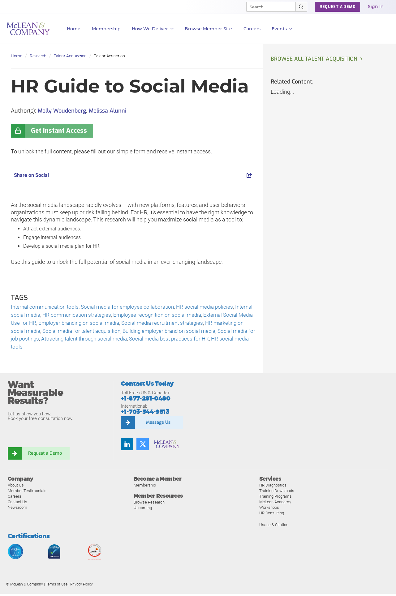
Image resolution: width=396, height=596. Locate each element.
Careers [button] (251, 29)
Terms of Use (56, 586)
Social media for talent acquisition (118, 332)
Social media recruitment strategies (202, 324)
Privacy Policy (81, 586)
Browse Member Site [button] (208, 29)
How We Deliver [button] (153, 28)
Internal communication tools (46, 307)
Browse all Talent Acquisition (315, 59)
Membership (106, 29)
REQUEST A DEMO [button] (337, 6)
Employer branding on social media (114, 324)
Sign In (376, 6)
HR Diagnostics (272, 487)
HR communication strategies (99, 315)
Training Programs (275, 498)
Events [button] (282, 28)
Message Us (158, 425)
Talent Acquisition (70, 56)
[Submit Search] (301, 7)
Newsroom (17, 509)
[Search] (268, 7)
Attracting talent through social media (146, 340)
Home (73, 29)
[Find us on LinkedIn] (127, 446)
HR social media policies (213, 307)
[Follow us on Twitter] (142, 446)
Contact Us (17, 504)
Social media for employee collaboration (133, 307)
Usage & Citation (273, 527)
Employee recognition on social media (184, 315)
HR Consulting (271, 515)
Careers (14, 498)
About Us (16, 487)
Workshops (269, 509)
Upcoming (143, 510)
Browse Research (149, 504)
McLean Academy (275, 504)
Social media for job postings (63, 340)
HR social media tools (78, 349)
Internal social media (36, 315)
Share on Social (133, 175)
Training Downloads (276, 493)
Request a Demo (44, 455)
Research (38, 56)
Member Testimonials (27, 493)
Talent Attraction (109, 56)
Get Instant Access (59, 130)
